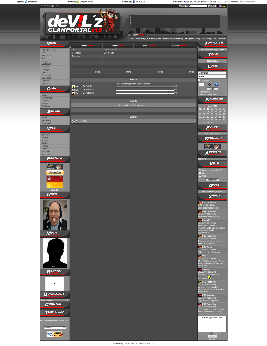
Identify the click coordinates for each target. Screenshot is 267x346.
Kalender (45, 67)
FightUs (45, 146)
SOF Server (109, 53)
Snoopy (205, 269)
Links (44, 72)
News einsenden (49, 50)
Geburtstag (141, 38)
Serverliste (46, 120)
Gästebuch (46, 64)
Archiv (212, 339)
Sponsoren (46, 75)
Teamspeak (46, 123)
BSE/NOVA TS (110, 49)
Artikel (44, 58)
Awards (45, 103)
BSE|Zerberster (209, 203)
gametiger (46, 135)
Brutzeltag (151, 38)
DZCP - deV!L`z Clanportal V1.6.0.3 (139, 343)
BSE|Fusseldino (209, 236)
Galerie (45, 137)
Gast (57, 6)
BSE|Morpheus (208, 295)
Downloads (46, 78)
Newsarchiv (47, 55)
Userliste (45, 81)
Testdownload (46, 300)
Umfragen (46, 70)
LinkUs (45, 149)
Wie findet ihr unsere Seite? (210, 170)
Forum (44, 61)
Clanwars (46, 101)
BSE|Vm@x (207, 247)
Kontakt (45, 140)
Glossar (45, 84)
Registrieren (205, 92)
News (44, 53)
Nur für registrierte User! (212, 324)
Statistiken (46, 152)
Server (44, 118)
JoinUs (45, 143)
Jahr (132, 38)
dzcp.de (54, 190)
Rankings (46, 106)
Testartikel (202, 159)
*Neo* (204, 256)
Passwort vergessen (208, 94)
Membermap (47, 98)
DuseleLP (206, 220)
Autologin (204, 81)
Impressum (46, 154)
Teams (44, 95)
